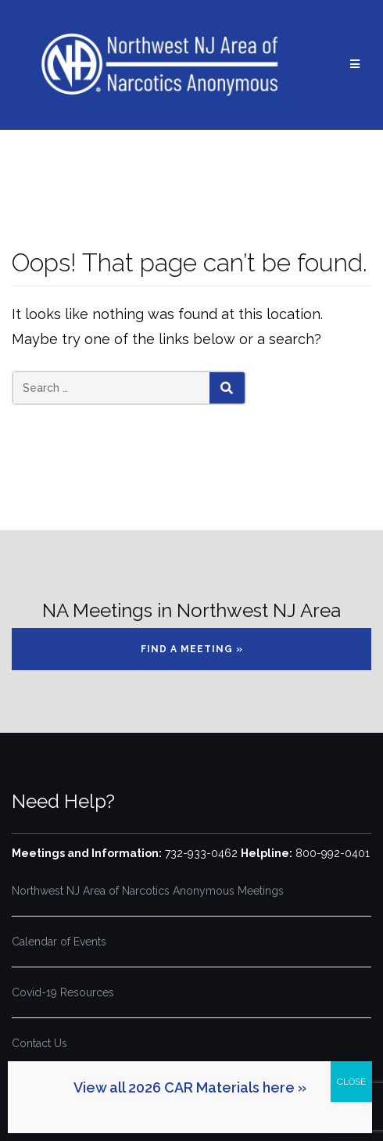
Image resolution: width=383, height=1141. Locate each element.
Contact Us (39, 1043)
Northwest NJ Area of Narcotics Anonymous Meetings (148, 890)
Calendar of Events (59, 941)
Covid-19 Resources (63, 992)
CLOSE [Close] (351, 1081)
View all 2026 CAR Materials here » (189, 1087)
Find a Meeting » (192, 649)
